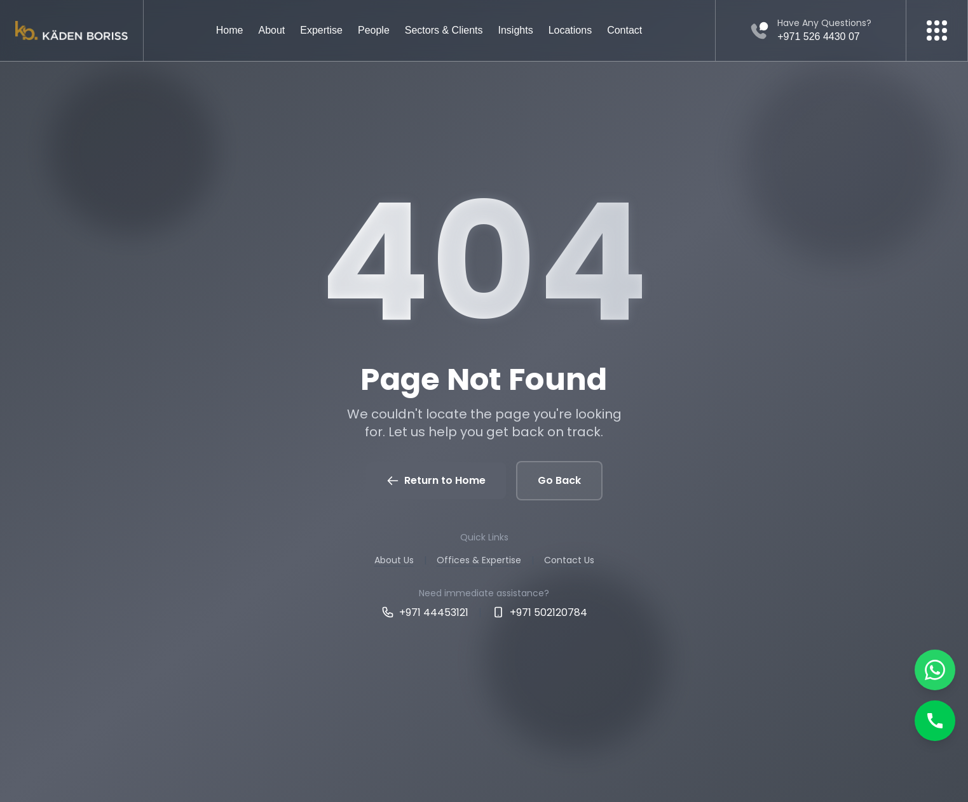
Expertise (321, 30)
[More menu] (937, 30)
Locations (570, 30)
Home (229, 30)
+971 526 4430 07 (818, 36)
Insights (515, 30)
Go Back (559, 480)
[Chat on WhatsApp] (935, 670)
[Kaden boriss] (71, 31)
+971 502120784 (539, 612)
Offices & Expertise (479, 560)
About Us (394, 560)
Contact (624, 30)
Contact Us (569, 560)
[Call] (935, 720)
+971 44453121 (424, 612)
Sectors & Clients (444, 30)
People (374, 30)
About (271, 30)
